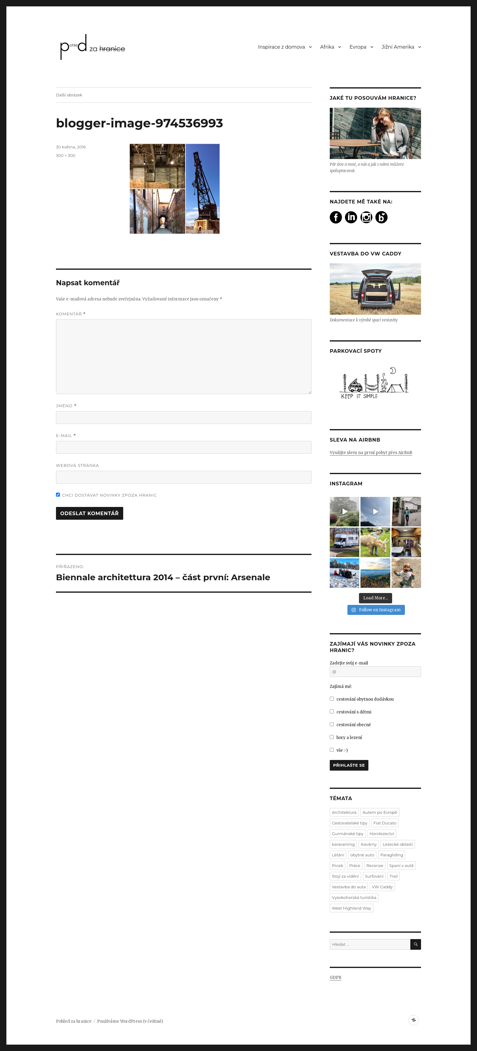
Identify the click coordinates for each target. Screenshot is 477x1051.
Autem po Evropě (380, 812)
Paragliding (391, 854)
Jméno (66, 405)
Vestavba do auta (349, 886)
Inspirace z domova (281, 47)
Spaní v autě (401, 865)
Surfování (374, 876)
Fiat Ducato (385, 822)
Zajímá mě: (341, 686)
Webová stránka (77, 465)
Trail (394, 876)
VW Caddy (382, 886)
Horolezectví (382, 833)
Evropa (358, 47)
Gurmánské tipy (348, 833)
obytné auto (362, 854)
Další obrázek (69, 94)
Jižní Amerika (398, 47)
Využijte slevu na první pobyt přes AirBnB (371, 452)
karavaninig (343, 844)
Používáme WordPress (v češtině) (130, 1021)
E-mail (66, 435)
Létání (338, 854)
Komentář (71, 314)
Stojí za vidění (345, 876)
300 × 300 (65, 155)
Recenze (374, 865)
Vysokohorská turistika (354, 897)
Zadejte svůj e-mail (349, 663)
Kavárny (369, 844)
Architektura (344, 812)
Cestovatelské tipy (349, 822)
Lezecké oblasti (398, 844)
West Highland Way (351, 908)
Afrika (327, 47)
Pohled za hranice (74, 1021)
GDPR (335, 977)
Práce (354, 865)
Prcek (337, 865)
